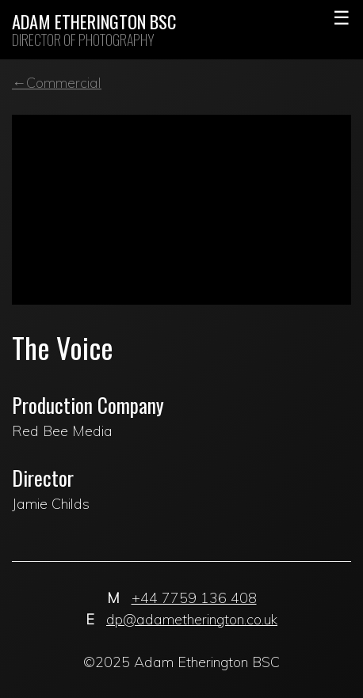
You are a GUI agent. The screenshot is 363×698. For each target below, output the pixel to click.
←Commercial (56, 83)
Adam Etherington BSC (94, 22)
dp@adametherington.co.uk (191, 619)
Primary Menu (341, 16)
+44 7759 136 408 (194, 598)
